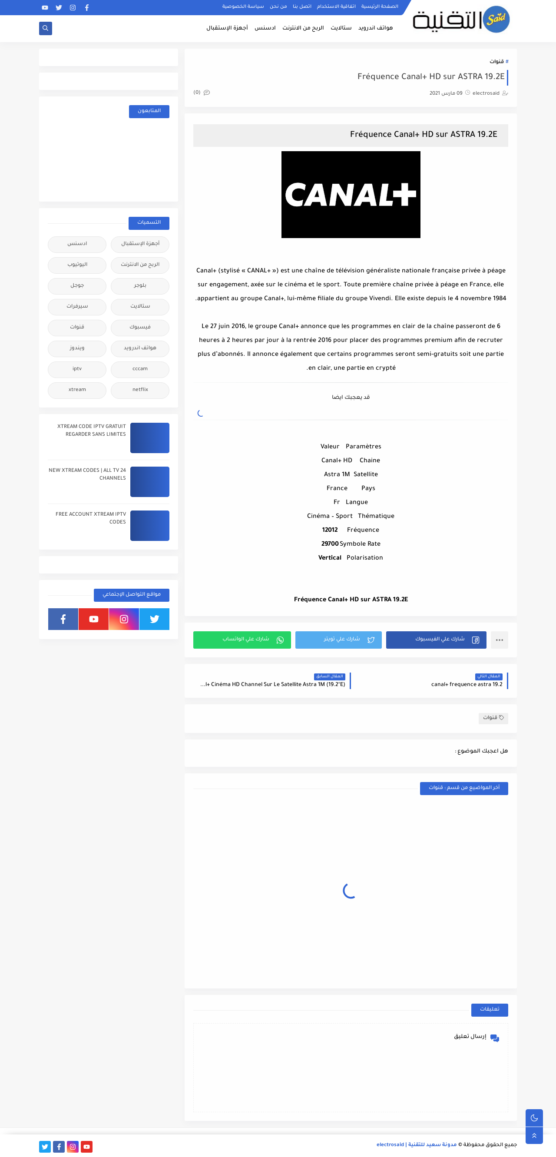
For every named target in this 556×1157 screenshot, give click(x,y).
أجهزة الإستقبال (227, 29)
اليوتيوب (77, 265)
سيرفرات (77, 307)
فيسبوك (140, 328)
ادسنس (265, 29)
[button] (436, 640)
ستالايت (341, 29)
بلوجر (140, 286)
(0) (201, 93)
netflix (140, 390)
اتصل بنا (302, 7)
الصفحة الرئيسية (379, 7)
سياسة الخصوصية (243, 7)
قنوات (497, 62)
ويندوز (77, 348)
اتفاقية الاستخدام (336, 7)
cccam (140, 369)
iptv (77, 369)
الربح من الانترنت (303, 29)
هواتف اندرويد (375, 29)
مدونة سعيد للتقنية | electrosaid (417, 1145)
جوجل (77, 286)
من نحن (278, 7)
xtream (77, 390)
